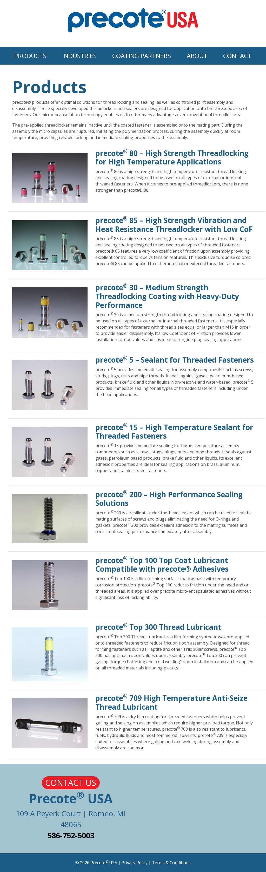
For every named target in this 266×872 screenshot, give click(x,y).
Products (30, 55)
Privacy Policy (135, 863)
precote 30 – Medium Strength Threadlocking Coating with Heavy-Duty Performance (167, 296)
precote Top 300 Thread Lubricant (158, 627)
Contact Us (70, 782)
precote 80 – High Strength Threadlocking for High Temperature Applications (172, 157)
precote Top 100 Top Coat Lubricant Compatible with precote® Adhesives (162, 564)
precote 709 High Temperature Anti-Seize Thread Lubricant (171, 702)
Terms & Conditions (171, 863)
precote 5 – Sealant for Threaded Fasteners (174, 360)
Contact (237, 55)
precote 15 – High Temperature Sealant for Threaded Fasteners (174, 431)
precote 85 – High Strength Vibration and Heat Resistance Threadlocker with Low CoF (174, 224)
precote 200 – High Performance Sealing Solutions (169, 498)
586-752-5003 (71, 835)
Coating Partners (141, 55)
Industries (79, 55)
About (197, 55)
